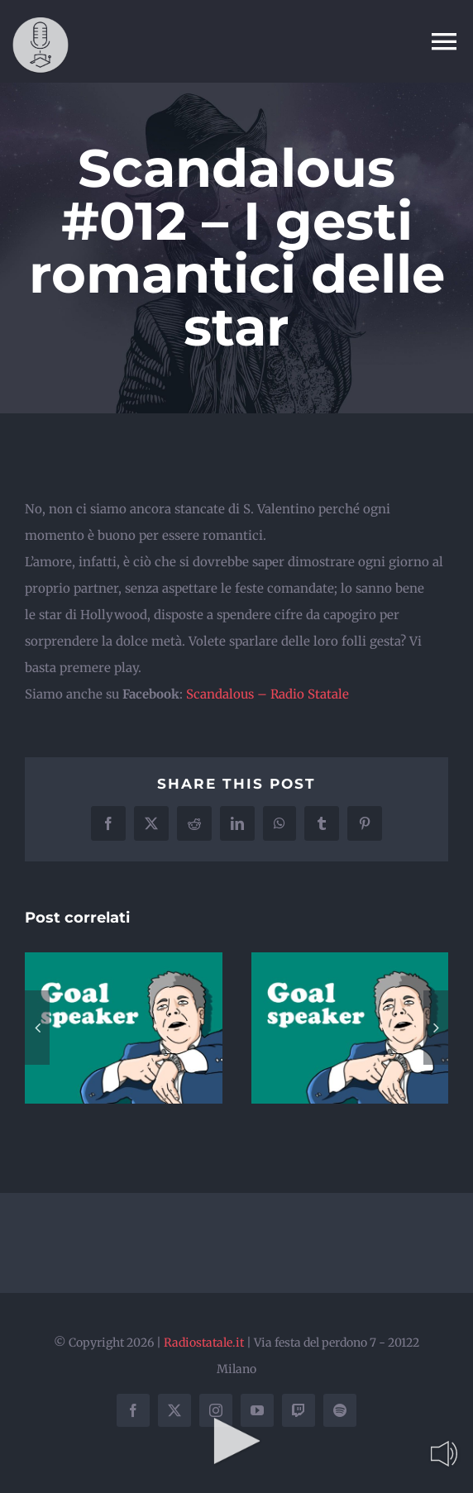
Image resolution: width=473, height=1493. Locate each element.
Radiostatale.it (204, 1342)
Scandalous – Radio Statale (267, 694)
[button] (37, 1027)
